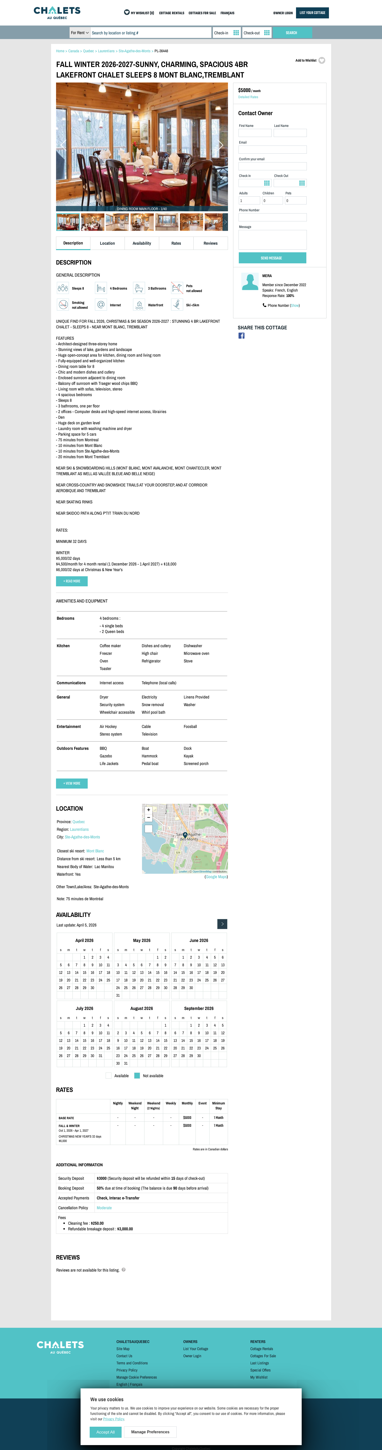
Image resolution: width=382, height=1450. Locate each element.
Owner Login (192, 1355)
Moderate (104, 1207)
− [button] (148, 818)
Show (295, 305)
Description (73, 243)
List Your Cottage (195, 1348)
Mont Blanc (95, 851)
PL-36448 (161, 51)
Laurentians (79, 829)
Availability (142, 243)
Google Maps (216, 876)
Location (107, 243)
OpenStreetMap (202, 871)
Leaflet (183, 871)
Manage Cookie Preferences (136, 1377)
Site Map (122, 1348)
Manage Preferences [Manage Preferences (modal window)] (150, 1432)
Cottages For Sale (263, 1355)
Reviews (211, 243)
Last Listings (259, 1363)
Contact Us (124, 1355)
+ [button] (148, 810)
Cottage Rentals (261, 1348)
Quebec (78, 821)
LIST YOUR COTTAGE (312, 13)
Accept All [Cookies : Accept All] (106, 1432)
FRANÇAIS (227, 13)
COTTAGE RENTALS (171, 13)
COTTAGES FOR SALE (202, 13)
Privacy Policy (127, 1370)
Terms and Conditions (132, 1363)
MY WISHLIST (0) (142, 13)
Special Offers (260, 1370)
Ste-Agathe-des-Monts (82, 837)
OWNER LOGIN (283, 13)
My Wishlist (259, 1377)
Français (136, 1384)
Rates (176, 243)
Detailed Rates (248, 96)
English (121, 1384)
